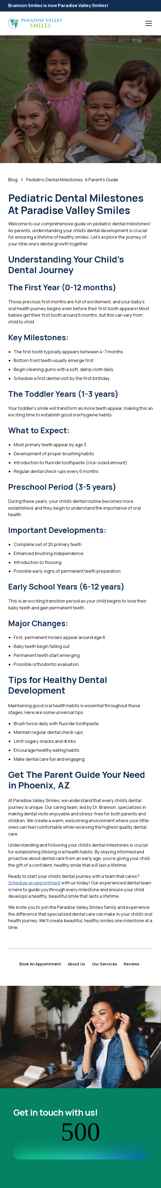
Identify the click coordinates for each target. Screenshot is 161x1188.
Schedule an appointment (34, 883)
